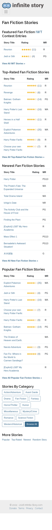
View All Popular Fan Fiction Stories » (22, 378)
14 (39, 99)
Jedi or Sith (9, 56)
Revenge (8, 92)
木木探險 (8, 253)
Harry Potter (10, 179)
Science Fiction (25, 418)
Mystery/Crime (30, 411)
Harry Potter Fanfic (13, 140)
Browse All (32, 424)
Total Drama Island (13, 196)
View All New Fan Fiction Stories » (20, 261)
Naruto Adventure (12, 347)
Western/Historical (13, 424)
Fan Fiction (20, 399)
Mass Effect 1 (10, 236)
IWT (39, 32)
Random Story (40, 440)
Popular (6, 440)
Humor (25, 405)
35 (39, 129)
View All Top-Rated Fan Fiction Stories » (23, 157)
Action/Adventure (12, 392)
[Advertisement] (26, 471)
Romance (8, 418)
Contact (39, 508)
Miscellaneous (11, 411)
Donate (13, 508)
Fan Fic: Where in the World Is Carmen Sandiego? (13, 357)
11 (34, 49)
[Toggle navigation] (6, 12)
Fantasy (35, 399)
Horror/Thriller (11, 405)
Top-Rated (17, 440)
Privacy (29, 508)
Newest (27, 440)
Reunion (8, 49)
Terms (21, 508)
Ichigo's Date (10, 203)
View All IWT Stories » (13, 63)
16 (39, 109)
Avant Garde (32, 392)
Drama (7, 399)
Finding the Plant (12, 220)
